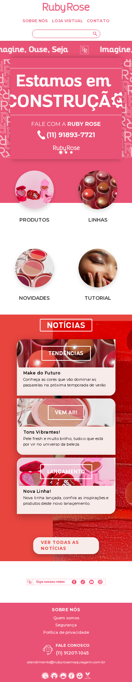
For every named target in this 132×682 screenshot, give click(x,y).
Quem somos (66, 617)
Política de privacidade (66, 632)
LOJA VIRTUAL (67, 20)
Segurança (66, 624)
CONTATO (98, 20)
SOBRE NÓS (35, 20)
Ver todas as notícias (60, 545)
